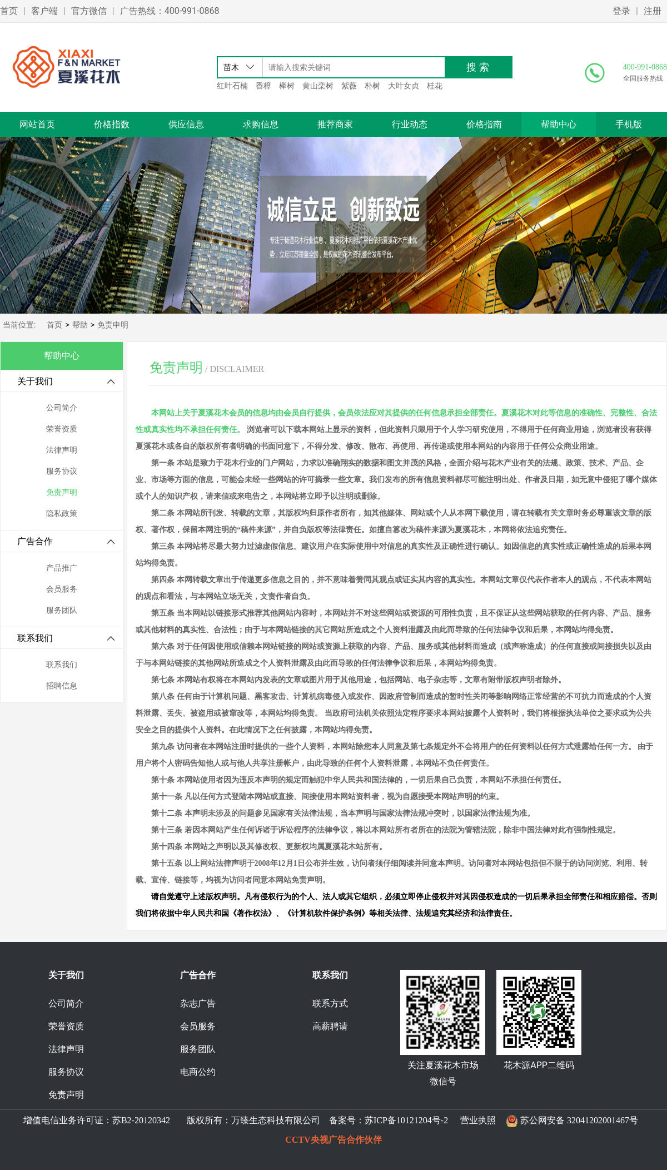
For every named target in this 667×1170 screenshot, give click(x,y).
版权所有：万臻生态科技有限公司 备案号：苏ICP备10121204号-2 (315, 1120)
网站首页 (37, 124)
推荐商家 (335, 124)
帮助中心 (558, 124)
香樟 (263, 85)
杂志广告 (198, 1003)
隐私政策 (61, 513)
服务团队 (61, 610)
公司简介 (61, 408)
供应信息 (186, 124)
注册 (652, 11)
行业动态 (409, 124)
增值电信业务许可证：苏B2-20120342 (97, 1120)
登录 (621, 11)
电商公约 (198, 1072)
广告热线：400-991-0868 (170, 11)
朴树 (372, 85)
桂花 (434, 85)
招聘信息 (61, 686)
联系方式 (330, 1003)
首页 (9, 11)
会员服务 (61, 589)
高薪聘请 (330, 1026)
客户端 (44, 11)
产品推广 (61, 568)
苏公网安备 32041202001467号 (579, 1120)
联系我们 (61, 665)
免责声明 (61, 492)
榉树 (287, 85)
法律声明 (61, 450)
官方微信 (89, 11)
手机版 (628, 124)
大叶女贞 (403, 85)
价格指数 (112, 124)
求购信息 (260, 124)
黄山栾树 (318, 85)
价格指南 (484, 124)
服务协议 (61, 471)
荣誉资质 (61, 429)
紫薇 (349, 85)
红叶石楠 (232, 85)
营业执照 (478, 1120)
